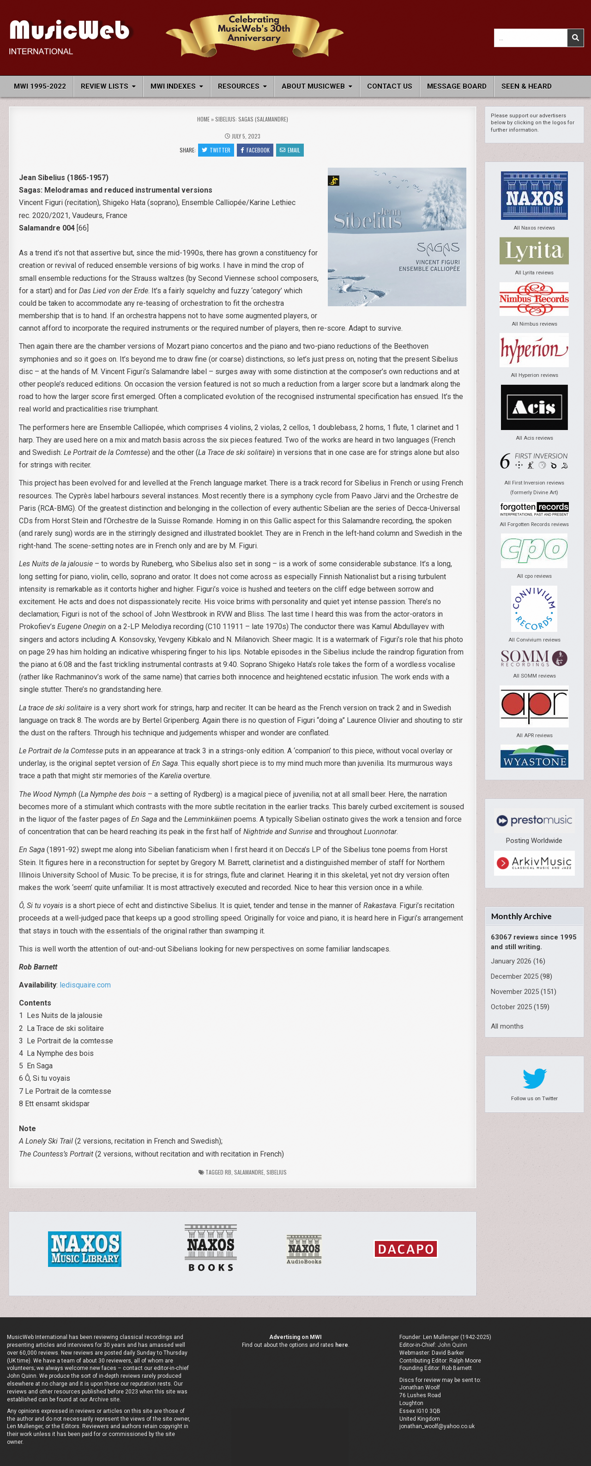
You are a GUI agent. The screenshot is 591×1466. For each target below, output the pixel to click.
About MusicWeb (313, 86)
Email (290, 150)
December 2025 (514, 976)
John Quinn (452, 1345)
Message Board (457, 86)
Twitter (216, 150)
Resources (238, 86)
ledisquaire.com (85, 985)
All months (507, 1026)
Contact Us (389, 86)
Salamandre (249, 1172)
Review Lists (104, 86)
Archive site (104, 1399)
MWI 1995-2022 (40, 86)
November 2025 (515, 991)
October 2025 (511, 1007)
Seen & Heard (526, 86)
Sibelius (276, 1172)
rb (228, 1172)
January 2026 (511, 961)
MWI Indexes (173, 86)
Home (203, 119)
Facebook (255, 150)
